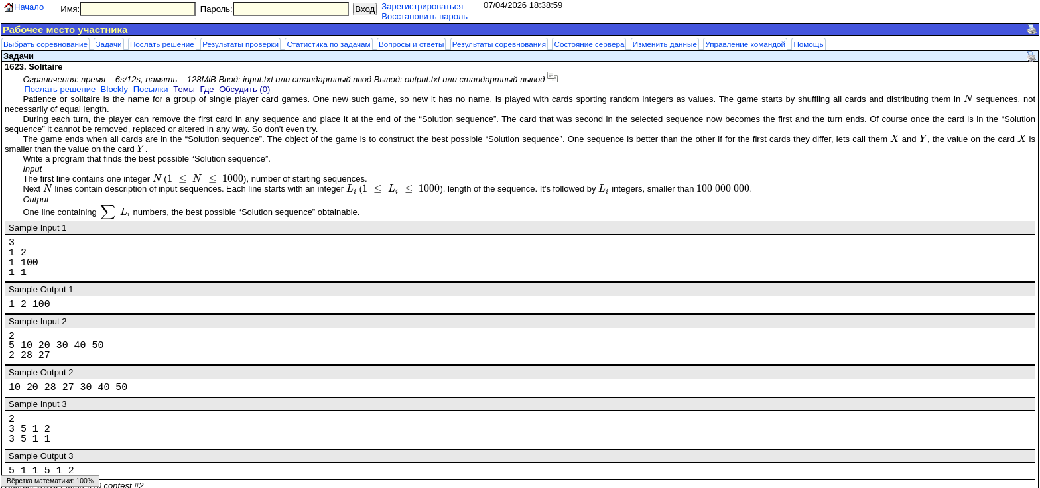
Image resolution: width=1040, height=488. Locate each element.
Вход (365, 9)
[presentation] (968, 99)
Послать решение (162, 44)
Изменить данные (665, 44)
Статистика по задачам (328, 44)
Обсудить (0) (244, 89)
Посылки (150, 89)
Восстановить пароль (424, 16)
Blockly (114, 89)
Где (207, 89)
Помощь (808, 44)
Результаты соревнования (499, 44)
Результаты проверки (240, 44)
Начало (29, 7)
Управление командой (745, 44)
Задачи (108, 44)
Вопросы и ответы (411, 44)
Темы (184, 89)
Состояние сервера (589, 44)
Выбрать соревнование (45, 44)
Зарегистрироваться (422, 6)
